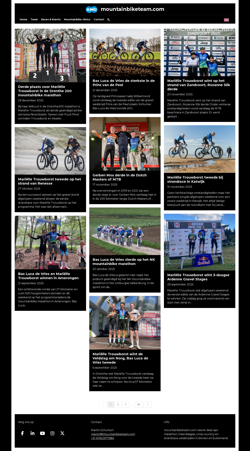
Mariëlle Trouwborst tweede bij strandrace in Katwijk (195, 180)
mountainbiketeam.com (132, 9)
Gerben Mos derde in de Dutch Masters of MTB (120, 177)
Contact (99, 19)
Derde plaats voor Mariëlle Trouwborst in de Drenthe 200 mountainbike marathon (45, 91)
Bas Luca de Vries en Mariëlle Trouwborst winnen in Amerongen (48, 276)
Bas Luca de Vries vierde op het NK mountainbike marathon (124, 262)
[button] (108, 19)
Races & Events (51, 19)
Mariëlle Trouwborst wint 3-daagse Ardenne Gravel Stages (198, 277)
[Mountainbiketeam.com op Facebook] (22, 433)
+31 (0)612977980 (102, 438)
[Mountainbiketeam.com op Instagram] (52, 433)
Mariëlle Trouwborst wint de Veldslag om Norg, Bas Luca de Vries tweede (121, 358)
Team (34, 19)
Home (23, 19)
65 (138, 404)
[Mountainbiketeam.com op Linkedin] (32, 433)
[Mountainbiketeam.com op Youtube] (42, 433)
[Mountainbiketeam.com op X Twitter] (62, 433)
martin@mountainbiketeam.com (113, 434)
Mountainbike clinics (77, 19)
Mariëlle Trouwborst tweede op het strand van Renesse (49, 181)
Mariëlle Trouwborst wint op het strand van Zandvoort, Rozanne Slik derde (198, 85)
